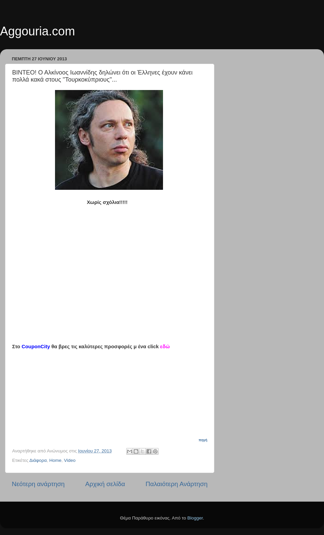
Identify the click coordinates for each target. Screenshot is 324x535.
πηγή (203, 440)
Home (55, 460)
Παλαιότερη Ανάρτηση (176, 483)
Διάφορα (38, 460)
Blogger (195, 518)
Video (70, 460)
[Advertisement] (113, 392)
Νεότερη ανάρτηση (38, 483)
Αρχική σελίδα (105, 483)
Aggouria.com (37, 31)
